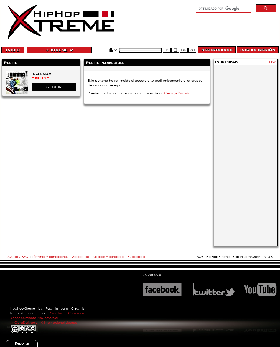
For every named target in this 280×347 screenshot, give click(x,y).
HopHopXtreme (22, 308)
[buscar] (223, 8)
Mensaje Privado (177, 93)
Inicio (13, 50)
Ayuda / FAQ (18, 256)
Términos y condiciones (50, 256)
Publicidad (136, 256)
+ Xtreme (59, 50)
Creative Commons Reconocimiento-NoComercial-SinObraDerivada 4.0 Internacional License (47, 318)
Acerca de (80, 256)
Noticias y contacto (109, 256)
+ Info (272, 62)
